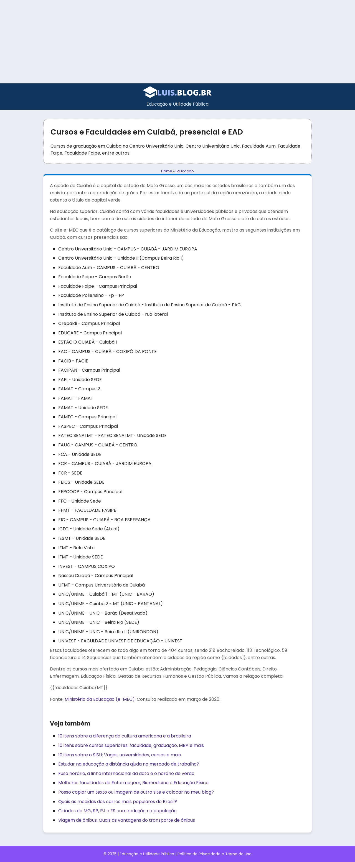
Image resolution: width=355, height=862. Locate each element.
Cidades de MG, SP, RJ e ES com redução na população (117, 811)
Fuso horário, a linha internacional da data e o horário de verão (126, 773)
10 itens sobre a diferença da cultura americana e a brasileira (124, 736)
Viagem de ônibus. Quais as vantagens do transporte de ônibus (126, 820)
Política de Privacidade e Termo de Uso (215, 854)
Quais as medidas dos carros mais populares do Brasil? (117, 801)
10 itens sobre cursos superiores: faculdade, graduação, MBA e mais (131, 745)
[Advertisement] (177, 42)
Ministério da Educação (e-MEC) (100, 699)
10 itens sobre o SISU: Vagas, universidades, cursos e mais (119, 755)
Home (166, 171)
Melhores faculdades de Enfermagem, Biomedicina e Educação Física (133, 782)
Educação (185, 171)
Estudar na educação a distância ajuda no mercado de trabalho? (128, 764)
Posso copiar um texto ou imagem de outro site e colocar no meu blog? (136, 792)
